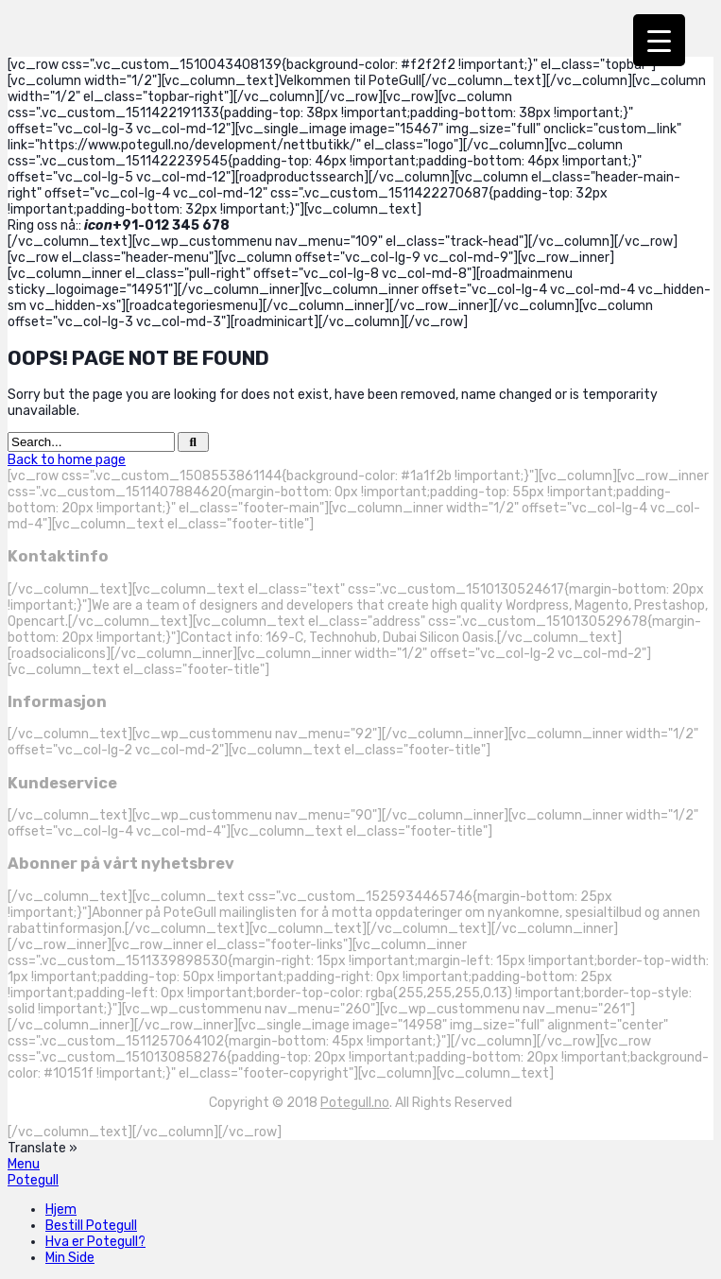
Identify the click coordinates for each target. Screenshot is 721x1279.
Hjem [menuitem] (61, 1209)
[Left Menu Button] (24, 1164)
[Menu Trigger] (659, 40)
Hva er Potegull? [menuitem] (95, 1242)
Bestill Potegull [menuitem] (91, 1226)
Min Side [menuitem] (69, 1258)
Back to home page (67, 460)
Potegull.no (354, 1103)
